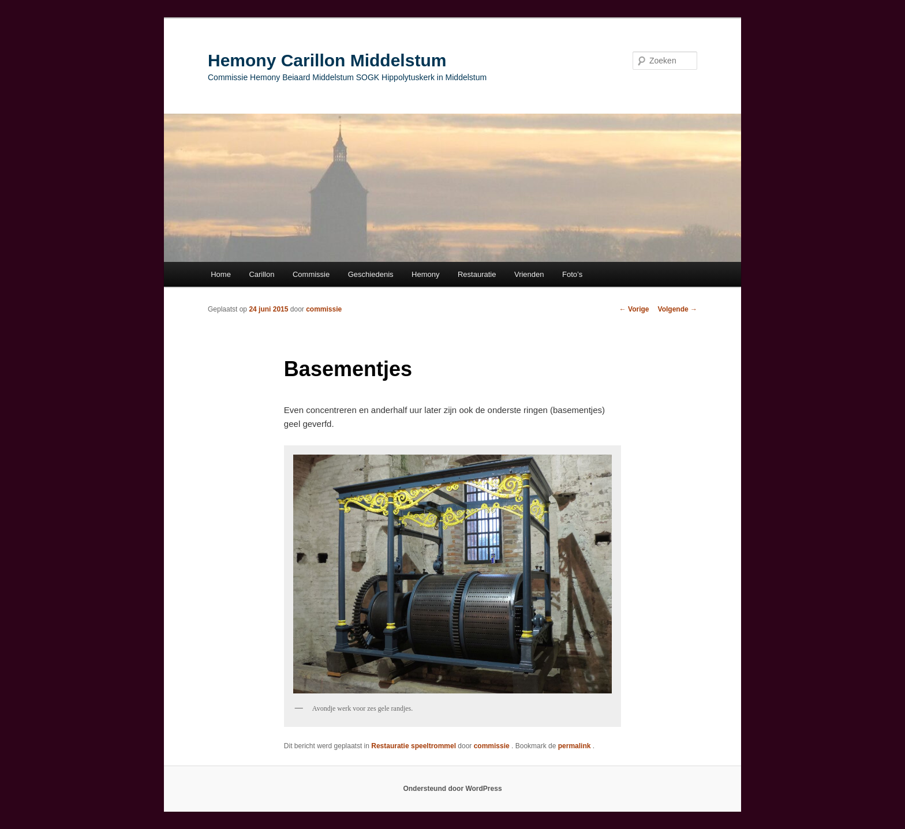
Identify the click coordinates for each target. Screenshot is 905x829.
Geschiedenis (371, 274)
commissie (324, 309)
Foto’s (572, 274)
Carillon (261, 274)
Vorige (634, 309)
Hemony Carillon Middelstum (327, 60)
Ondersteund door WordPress (452, 789)
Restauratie (477, 274)
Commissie (311, 274)
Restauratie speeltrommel (413, 746)
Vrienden (529, 274)
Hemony (425, 274)
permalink (575, 746)
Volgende (677, 309)
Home (221, 274)
